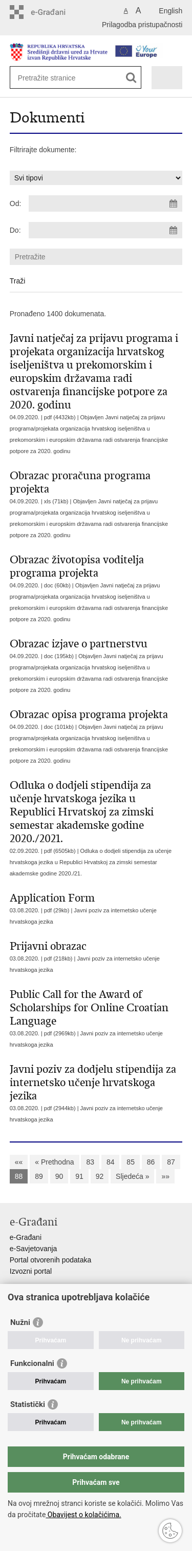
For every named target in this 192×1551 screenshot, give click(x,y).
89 (39, 1176)
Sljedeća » (132, 1176)
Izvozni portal (31, 1271)
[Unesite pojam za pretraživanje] (55, 77)
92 (100, 1176)
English (170, 11)
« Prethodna (54, 1162)
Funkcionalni (32, 1363)
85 (130, 1162)
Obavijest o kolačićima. (83, 1515)
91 (79, 1176)
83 (90, 1162)
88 (19, 1176)
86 (151, 1162)
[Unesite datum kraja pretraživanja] (105, 230)
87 (171, 1162)
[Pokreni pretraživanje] (131, 77)
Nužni (20, 1322)
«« (19, 1162)
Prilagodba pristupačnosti (142, 25)
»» (165, 1176)
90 (59, 1176)
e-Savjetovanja (33, 1248)
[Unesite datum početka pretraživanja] (105, 203)
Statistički (27, 1404)
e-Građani (25, 1237)
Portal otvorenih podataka (51, 1260)
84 (110, 1162)
